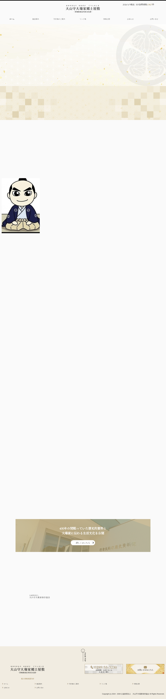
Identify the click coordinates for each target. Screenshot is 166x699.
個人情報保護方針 (27, 679)
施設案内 (35, 19)
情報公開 (106, 19)
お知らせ (130, 19)
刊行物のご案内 (59, 19)
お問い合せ (154, 19)
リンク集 (83, 19)
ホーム (11, 19)
